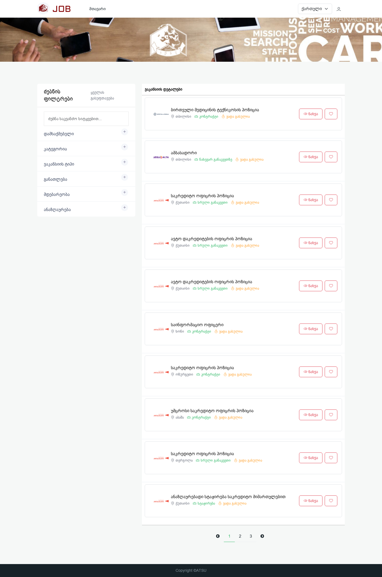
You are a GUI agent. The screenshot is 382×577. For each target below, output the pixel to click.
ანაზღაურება (57, 210)
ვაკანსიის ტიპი (59, 164)
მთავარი (97, 9)
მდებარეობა (57, 195)
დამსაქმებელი (59, 134)
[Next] (262, 536)
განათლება (55, 179)
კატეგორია (55, 149)
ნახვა (310, 114)
